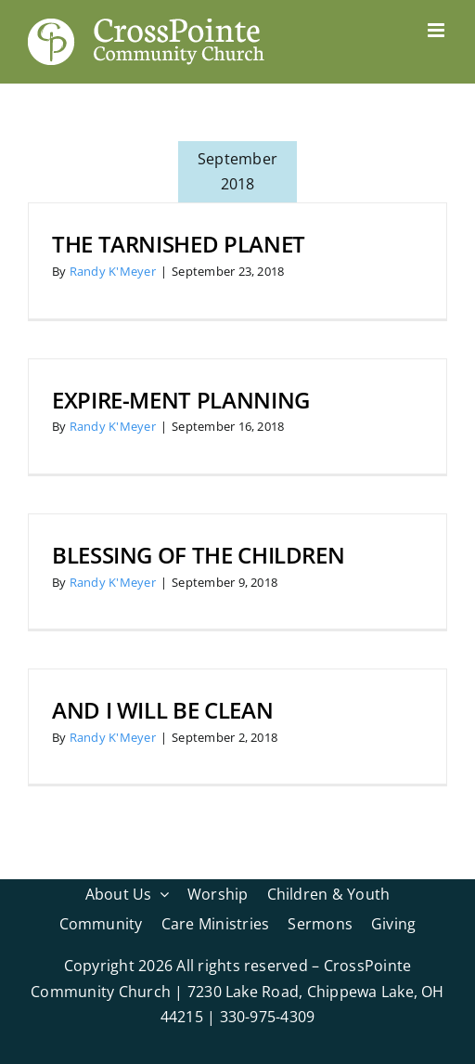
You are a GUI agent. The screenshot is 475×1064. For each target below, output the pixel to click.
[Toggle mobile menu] (437, 30)
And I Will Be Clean (162, 709)
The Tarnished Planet (178, 243)
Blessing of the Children (198, 554)
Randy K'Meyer (113, 271)
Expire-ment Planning (181, 399)
